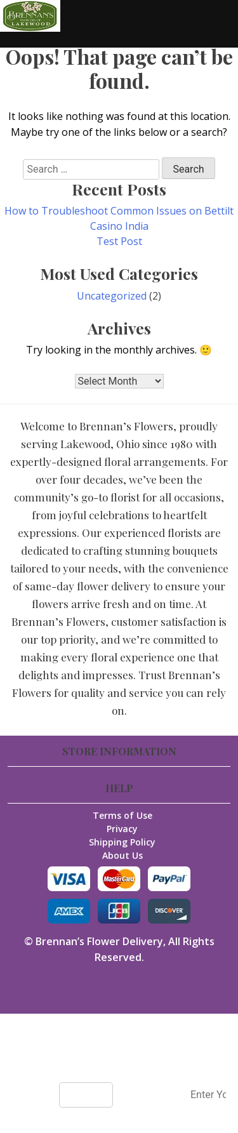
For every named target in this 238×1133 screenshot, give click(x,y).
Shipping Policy (122, 842)
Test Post (119, 241)
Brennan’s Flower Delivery (99, 941)
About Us (122, 855)
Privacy (122, 829)
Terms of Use (122, 815)
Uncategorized (112, 296)
